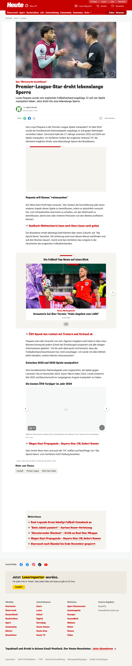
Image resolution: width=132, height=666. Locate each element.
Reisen (70, 631)
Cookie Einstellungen (98, 659)
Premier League (33, 471)
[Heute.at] (15, 4)
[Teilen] (34, 118)
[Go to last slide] (25, 408)
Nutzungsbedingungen (77, 659)
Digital (39, 618)
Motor (70, 627)
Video (70, 635)
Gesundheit (72, 618)
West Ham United (49, 471)
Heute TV (40, 635)
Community (65, 12)
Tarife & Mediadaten (26, 659)
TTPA (40, 659)
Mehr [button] (86, 12)
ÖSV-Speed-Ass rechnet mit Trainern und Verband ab (61, 334)
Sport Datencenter (76, 606)
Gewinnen (78, 12)
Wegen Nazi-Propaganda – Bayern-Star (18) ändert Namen (64, 443)
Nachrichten (32, 12)
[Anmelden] (117, 6)
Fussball (23, 18)
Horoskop (41, 623)
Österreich (12, 12)
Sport (22, 12)
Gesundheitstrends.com (108, 610)
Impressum (10, 659)
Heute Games (43, 627)
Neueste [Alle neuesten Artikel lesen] (120, 12)
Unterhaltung (52, 12)
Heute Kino (41, 631)
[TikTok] (39, 564)
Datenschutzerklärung (55, 659)
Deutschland (11, 614)
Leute (39, 610)
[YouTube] (45, 564)
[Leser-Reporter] (83, 6)
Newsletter (11, 635)
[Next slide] (113, 292)
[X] (27, 564)
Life (42, 12)
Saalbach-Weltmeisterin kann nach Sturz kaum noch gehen (64, 226)
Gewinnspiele (74, 610)
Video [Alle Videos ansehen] (111, 12)
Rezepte (71, 614)
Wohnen (71, 623)
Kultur (39, 614)
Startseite (8, 18)
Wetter (9, 631)
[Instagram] (33, 564)
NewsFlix (102, 606)
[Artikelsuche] (101, 6)
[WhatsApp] (24, 118)
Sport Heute (31, 107)
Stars (39, 606)
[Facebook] (29, 118)
